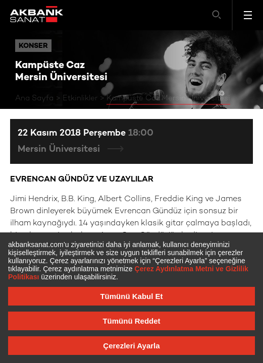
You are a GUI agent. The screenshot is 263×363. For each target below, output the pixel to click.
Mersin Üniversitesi (60, 149)
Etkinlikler (80, 98)
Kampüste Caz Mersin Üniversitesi (168, 98)
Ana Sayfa (34, 98)
